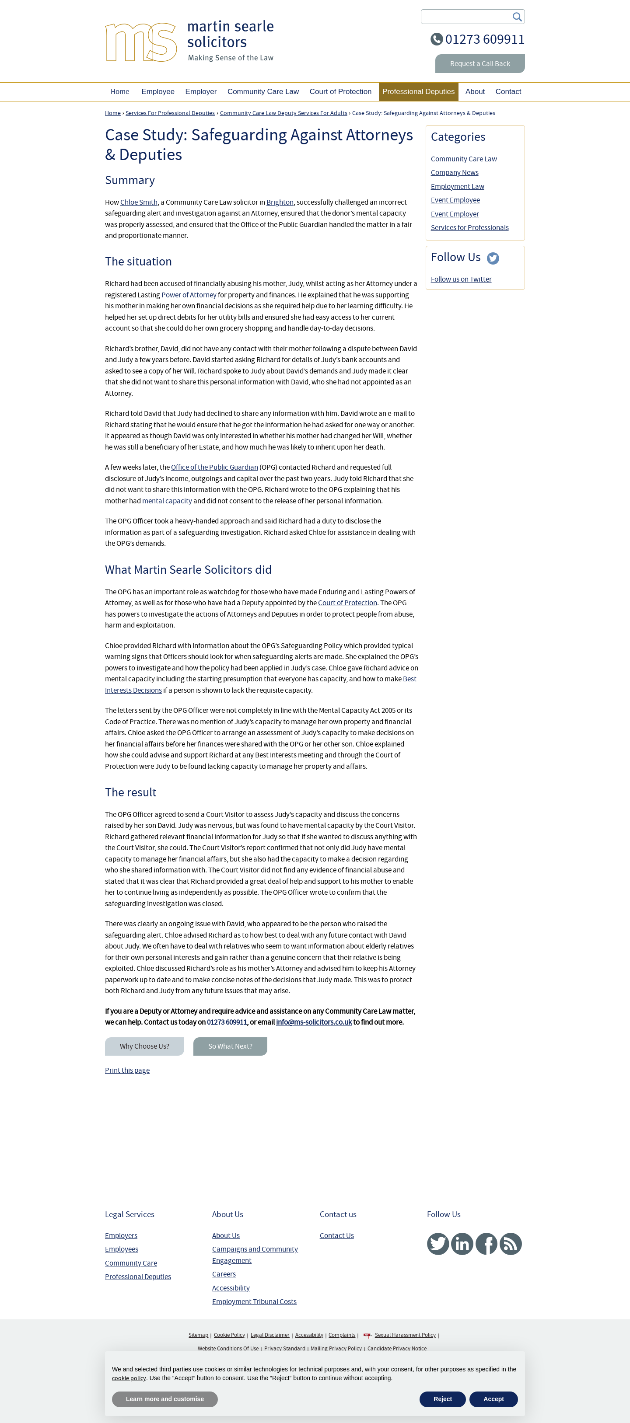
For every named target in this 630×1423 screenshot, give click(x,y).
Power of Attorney (189, 295)
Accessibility (231, 1288)
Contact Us (337, 1235)
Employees (121, 1249)
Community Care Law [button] (263, 91)
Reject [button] (443, 1398)
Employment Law (457, 186)
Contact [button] (509, 91)
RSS (511, 1244)
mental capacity (167, 501)
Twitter (438, 1244)
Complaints (342, 1335)
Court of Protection (347, 602)
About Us (226, 1235)
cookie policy (129, 1378)
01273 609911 (485, 39)
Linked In (462, 1244)
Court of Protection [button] (341, 91)
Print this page (127, 1070)
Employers (121, 1235)
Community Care (131, 1263)
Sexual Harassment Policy (405, 1335)
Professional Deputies (138, 1276)
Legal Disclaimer (270, 1335)
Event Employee (455, 200)
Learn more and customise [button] (165, 1398)
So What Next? (230, 1046)
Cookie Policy (229, 1335)
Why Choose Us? (144, 1046)
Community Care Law (464, 159)
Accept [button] (493, 1398)
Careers (224, 1274)
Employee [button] (158, 91)
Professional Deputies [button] (418, 91)
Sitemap (198, 1335)
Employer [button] (201, 91)
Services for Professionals (470, 227)
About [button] (475, 91)
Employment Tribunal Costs (254, 1301)
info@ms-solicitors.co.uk (314, 1022)
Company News (455, 172)
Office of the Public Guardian (214, 467)
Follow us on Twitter (461, 279)
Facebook (486, 1244)
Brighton (280, 202)
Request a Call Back (480, 63)
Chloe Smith (139, 202)
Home (120, 91)
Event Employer (455, 214)
